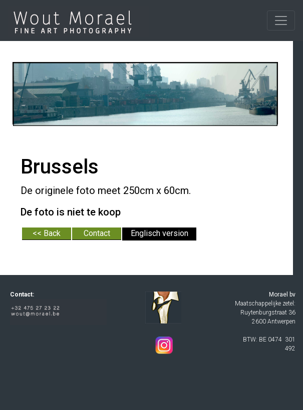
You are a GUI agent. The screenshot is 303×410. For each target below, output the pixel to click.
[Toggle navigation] (281, 20)
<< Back (47, 233)
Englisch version (159, 233)
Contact (97, 233)
